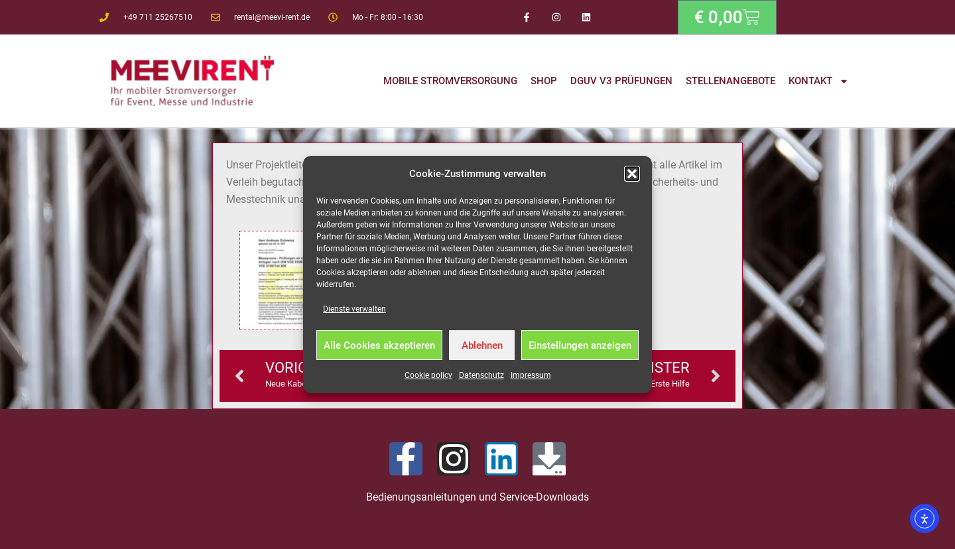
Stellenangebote (730, 81)
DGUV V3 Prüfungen (621, 81)
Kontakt (819, 81)
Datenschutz (481, 375)
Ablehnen (482, 345)
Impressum (531, 375)
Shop (544, 81)
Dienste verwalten (354, 309)
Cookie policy (428, 375)
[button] (632, 173)
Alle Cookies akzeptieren (379, 345)
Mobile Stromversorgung (450, 81)
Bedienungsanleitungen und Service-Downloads (477, 497)
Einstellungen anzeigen (580, 345)
